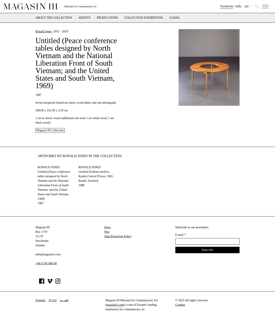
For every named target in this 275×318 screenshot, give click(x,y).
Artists (84, 17)
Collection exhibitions (143, 17)
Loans (175, 17)
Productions (107, 17)
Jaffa (238, 6)
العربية (64, 300)
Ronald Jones (43, 31)
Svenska (40, 300)
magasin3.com (115, 304)
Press (107, 227)
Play (107, 231)
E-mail (180, 234)
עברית (53, 300)
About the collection (53, 17)
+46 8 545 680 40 (46, 263)
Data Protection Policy (118, 236)
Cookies (180, 304)
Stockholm (226, 6)
